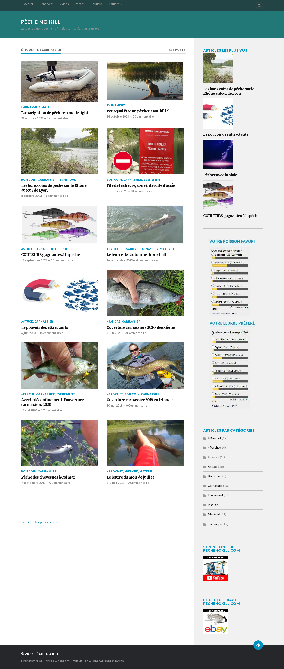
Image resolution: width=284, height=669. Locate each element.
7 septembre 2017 (34, 482)
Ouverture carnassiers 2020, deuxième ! (141, 327)
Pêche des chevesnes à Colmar (48, 477)
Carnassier (30, 107)
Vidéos (64, 5)
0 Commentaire (145, 116)
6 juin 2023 (29, 333)
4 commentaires (150, 260)
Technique (67, 179)
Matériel (48, 107)
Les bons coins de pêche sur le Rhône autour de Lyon (53, 187)
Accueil (28, 5)
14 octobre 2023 (118, 116)
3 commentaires (58, 195)
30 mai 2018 (115, 405)
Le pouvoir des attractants (44, 327)
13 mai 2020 (30, 410)
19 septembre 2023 (35, 260)
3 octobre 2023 (117, 191)
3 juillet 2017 (116, 482)
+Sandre (131, 249)
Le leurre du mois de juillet (130, 477)
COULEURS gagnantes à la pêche (50, 254)
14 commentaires (53, 333)
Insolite (213, 505)
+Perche (28, 394)
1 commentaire (59, 118)
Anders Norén (120, 661)
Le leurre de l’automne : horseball (136, 254)
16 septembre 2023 (121, 260)
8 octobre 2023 (32, 195)
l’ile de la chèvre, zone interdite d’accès (141, 185)
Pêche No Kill (42, 22)
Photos (80, 5)
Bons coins (47, 5)
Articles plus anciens (42, 522)
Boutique (97, 5)
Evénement (116, 105)
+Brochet (115, 249)
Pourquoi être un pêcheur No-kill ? (138, 111)
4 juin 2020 (114, 333)
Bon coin (28, 179)
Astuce (27, 249)
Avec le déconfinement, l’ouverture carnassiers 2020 (52, 402)
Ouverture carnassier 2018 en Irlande (139, 399)
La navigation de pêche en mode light (54, 113)
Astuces (114, 5)
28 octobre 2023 (33, 118)
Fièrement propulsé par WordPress (48, 661)
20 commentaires (65, 260)
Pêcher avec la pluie (220, 175)
